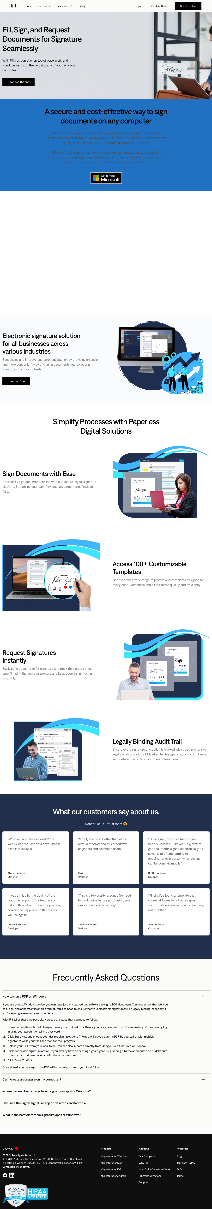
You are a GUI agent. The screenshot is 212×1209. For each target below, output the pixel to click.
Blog (179, 1156)
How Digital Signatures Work (154, 1169)
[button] (44, 6)
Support (143, 1182)
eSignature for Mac (111, 1162)
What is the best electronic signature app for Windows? (41, 1115)
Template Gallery (186, 1162)
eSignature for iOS (111, 1169)
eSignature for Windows (114, 1156)
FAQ (179, 1169)
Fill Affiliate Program (150, 1175)
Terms (180, 1175)
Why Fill (143, 1162)
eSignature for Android (113, 1175)
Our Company (147, 1156)
